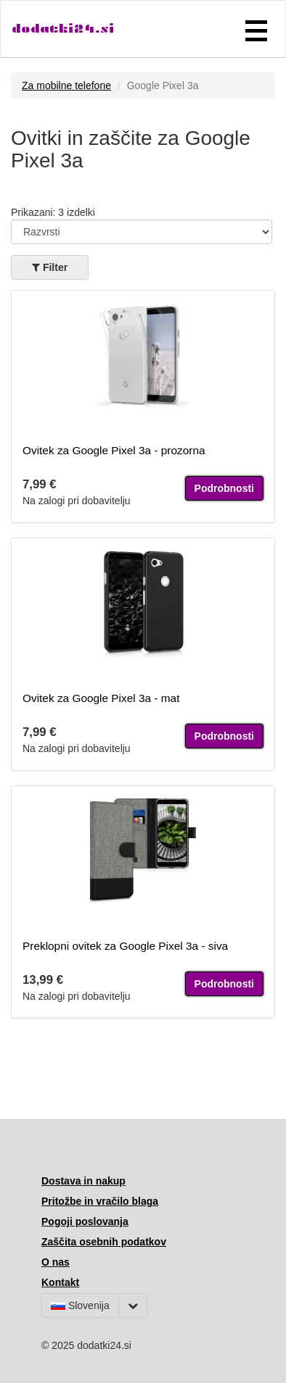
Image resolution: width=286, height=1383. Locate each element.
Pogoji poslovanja (84, 1221)
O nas (55, 1262)
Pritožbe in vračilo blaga (99, 1201)
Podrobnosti (224, 488)
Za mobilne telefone (66, 85)
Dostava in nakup (83, 1181)
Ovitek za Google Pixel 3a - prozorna (114, 450)
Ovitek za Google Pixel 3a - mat (101, 698)
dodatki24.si (63, 28)
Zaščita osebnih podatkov (103, 1242)
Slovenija (80, 1305)
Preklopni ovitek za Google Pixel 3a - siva (125, 946)
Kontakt (60, 1282)
